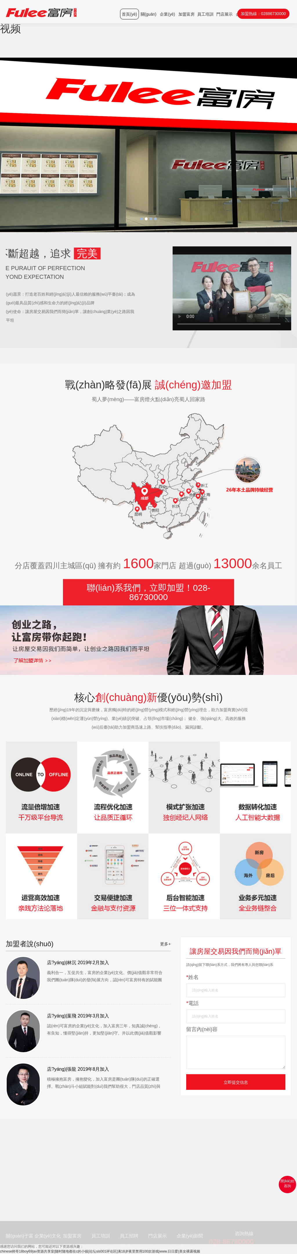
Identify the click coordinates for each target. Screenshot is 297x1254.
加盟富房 (186, 14)
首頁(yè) (129, 14)
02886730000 (273, 13)
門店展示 (224, 14)
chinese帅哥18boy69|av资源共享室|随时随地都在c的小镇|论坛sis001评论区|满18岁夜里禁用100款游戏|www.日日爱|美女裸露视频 (100, 1251)
